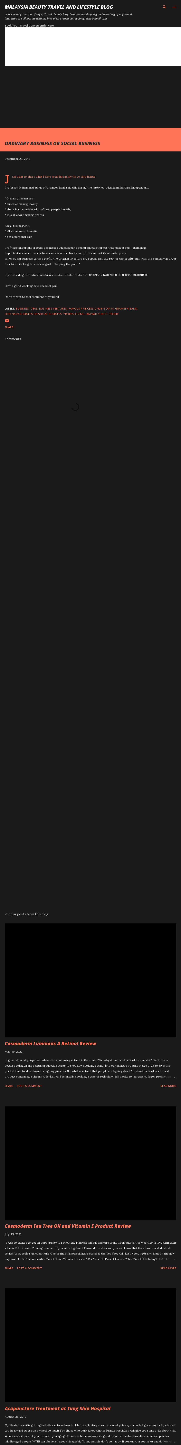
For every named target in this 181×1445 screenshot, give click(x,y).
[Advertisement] (75, 100)
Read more (168, 1086)
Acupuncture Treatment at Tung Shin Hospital (57, 1408)
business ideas (26, 308)
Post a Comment (29, 1086)
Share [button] (9, 327)
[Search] (164, 7)
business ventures (53, 308)
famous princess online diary (91, 308)
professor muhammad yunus (85, 314)
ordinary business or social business (33, 314)
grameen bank (126, 308)
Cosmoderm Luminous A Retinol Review (50, 1043)
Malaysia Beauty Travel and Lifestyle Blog (59, 7)
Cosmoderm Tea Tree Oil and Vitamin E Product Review (68, 1226)
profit (114, 314)
